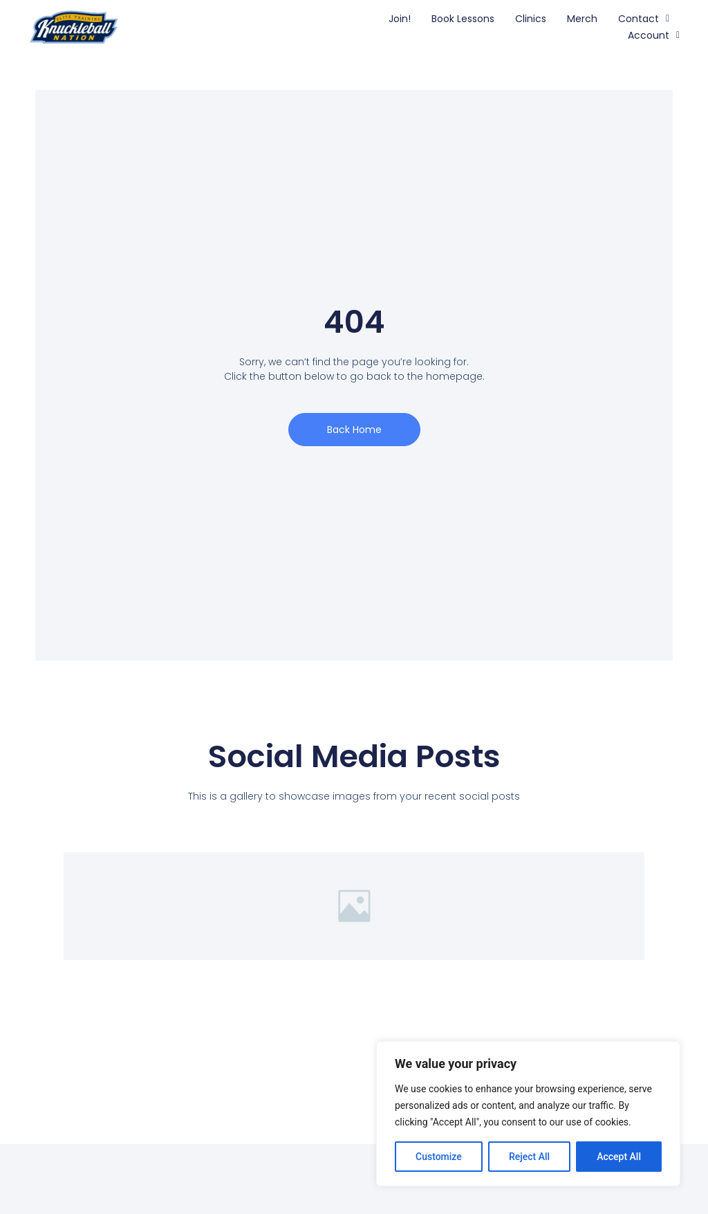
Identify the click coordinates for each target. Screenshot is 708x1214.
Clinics (530, 19)
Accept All (619, 1156)
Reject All (529, 1156)
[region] (528, 1113)
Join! (400, 19)
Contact (643, 18)
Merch (582, 19)
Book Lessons (462, 19)
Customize (439, 1156)
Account (654, 35)
